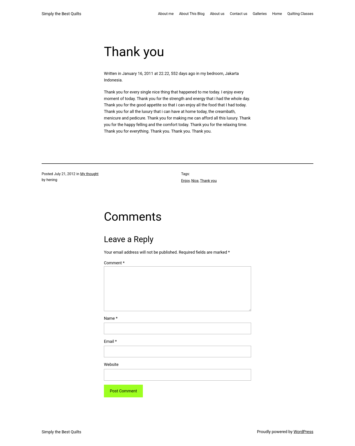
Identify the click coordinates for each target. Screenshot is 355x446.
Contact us (238, 14)
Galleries (260, 14)
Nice (195, 181)
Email (110, 341)
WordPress (303, 431)
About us (217, 14)
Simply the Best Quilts (61, 13)
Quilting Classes (300, 14)
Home (277, 14)
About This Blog (192, 14)
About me (166, 14)
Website (111, 364)
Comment (114, 262)
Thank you (208, 181)
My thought (89, 174)
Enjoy (185, 181)
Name (111, 318)
